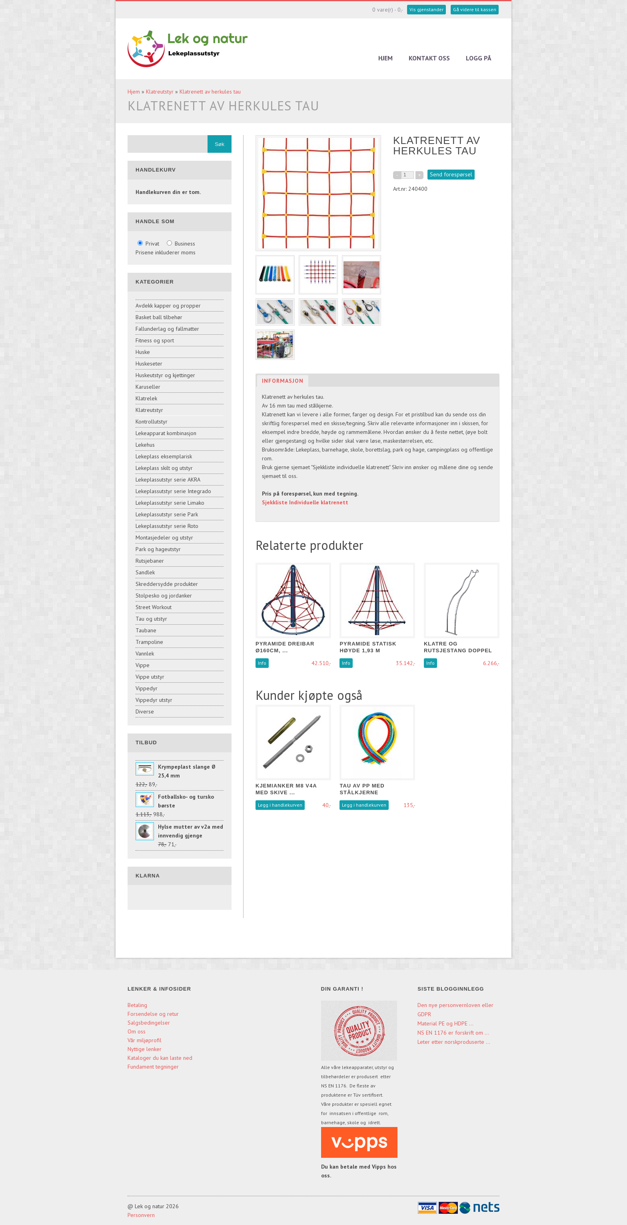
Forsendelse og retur (153, 1013)
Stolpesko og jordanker (164, 595)
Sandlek (145, 572)
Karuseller (148, 386)
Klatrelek (146, 398)
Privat (149, 243)
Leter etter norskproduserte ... (453, 1041)
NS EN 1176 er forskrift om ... (453, 1032)
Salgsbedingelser (149, 1022)
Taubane (146, 630)
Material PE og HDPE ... (445, 1023)
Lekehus (145, 444)
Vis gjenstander (426, 9)
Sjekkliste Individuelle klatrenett (305, 502)
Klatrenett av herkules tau (210, 91)
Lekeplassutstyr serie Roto (167, 526)
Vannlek (145, 653)
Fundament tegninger (154, 1066)
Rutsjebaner (150, 560)
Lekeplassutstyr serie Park (167, 514)
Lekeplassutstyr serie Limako (170, 502)
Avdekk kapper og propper (168, 305)
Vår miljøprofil (145, 1040)
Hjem (385, 58)
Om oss (137, 1031)
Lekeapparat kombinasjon (166, 433)
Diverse (145, 711)
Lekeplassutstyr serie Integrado (173, 491)
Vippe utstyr (150, 676)
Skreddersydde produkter (167, 584)
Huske (143, 352)
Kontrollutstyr (152, 421)
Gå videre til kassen (474, 9)
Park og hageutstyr (158, 549)
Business (181, 243)
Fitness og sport (155, 340)
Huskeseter (149, 363)
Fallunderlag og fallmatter (167, 328)
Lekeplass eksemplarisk (164, 456)
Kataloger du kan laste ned (160, 1057)
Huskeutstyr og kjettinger (165, 375)
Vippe (143, 665)
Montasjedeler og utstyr (164, 537)
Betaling (137, 1005)
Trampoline (149, 641)
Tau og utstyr (151, 618)
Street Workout (154, 607)
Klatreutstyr (160, 91)
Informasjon (283, 380)
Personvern (141, 1215)
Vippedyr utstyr (154, 699)
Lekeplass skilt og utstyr (164, 468)
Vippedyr (147, 688)
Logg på (478, 58)
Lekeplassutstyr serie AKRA (168, 479)
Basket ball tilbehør (159, 317)
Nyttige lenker (145, 1049)
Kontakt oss (429, 58)
